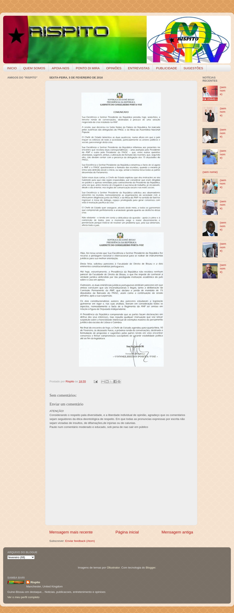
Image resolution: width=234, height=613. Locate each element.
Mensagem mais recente (71, 532)
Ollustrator (113, 567)
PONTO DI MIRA (88, 68)
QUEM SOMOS (34, 68)
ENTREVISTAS (138, 68)
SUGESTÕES (193, 68)
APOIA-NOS (60, 68)
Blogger (150, 567)
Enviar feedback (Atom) (80, 540)
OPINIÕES (114, 68)
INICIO (12, 68)
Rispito (35, 582)
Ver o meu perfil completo (23, 597)
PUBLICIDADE (166, 68)
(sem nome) (223, 90)
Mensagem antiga (177, 532)
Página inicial (127, 532)
